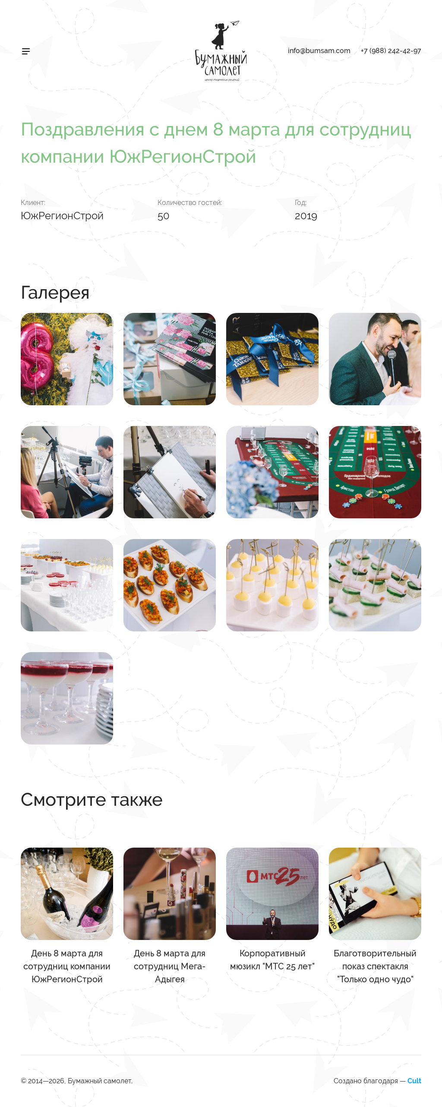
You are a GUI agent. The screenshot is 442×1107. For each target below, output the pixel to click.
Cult (414, 1081)
